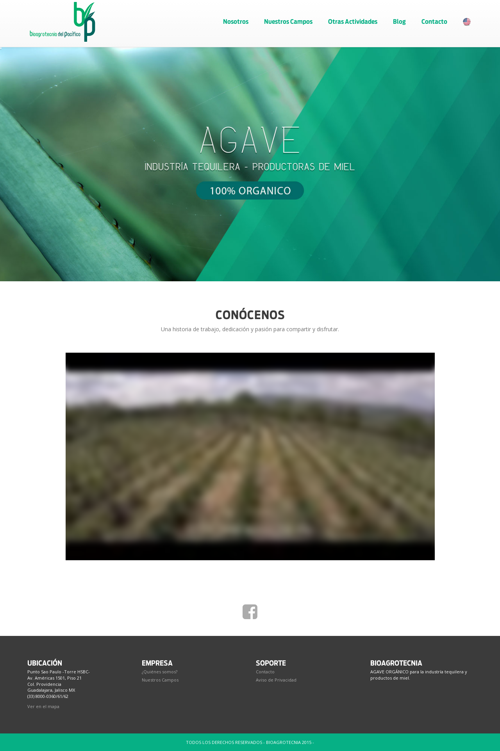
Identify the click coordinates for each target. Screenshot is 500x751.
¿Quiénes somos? (159, 672)
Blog (399, 21)
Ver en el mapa (43, 706)
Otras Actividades (352, 21)
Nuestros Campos (288, 21)
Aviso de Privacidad (276, 680)
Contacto (434, 21)
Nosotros (235, 21)
